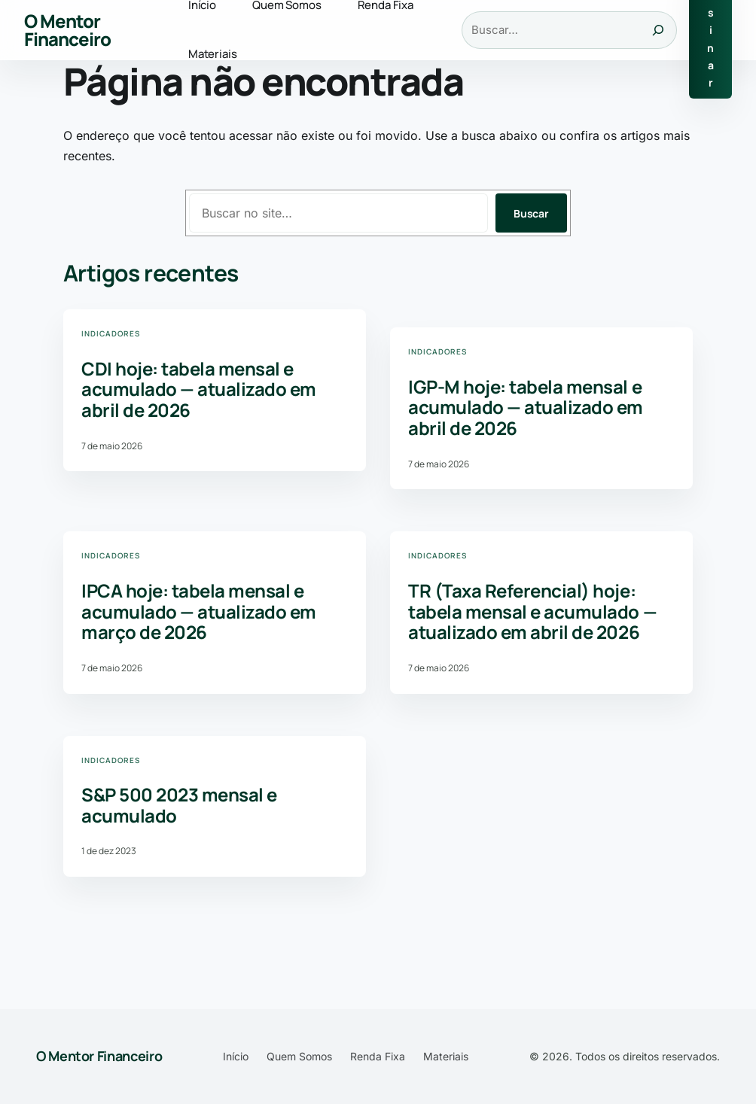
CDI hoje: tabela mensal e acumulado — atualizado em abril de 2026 (198, 389)
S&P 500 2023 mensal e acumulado (179, 805)
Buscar (531, 213)
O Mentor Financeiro (67, 29)
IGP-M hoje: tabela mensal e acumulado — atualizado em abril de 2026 (525, 407)
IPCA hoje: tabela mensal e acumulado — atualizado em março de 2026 (198, 611)
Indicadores (110, 333)
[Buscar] (658, 30)
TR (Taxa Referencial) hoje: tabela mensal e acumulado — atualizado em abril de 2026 (532, 611)
